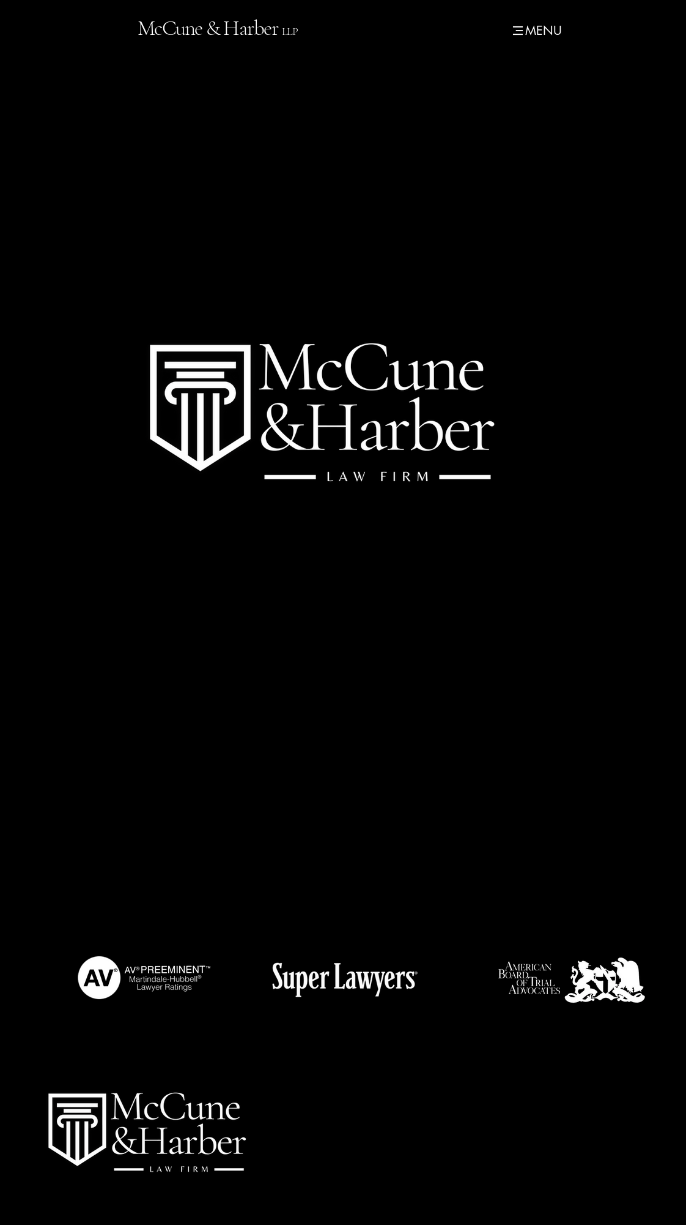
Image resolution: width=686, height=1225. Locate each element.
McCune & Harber (210, 28)
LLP (289, 31)
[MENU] (536, 30)
